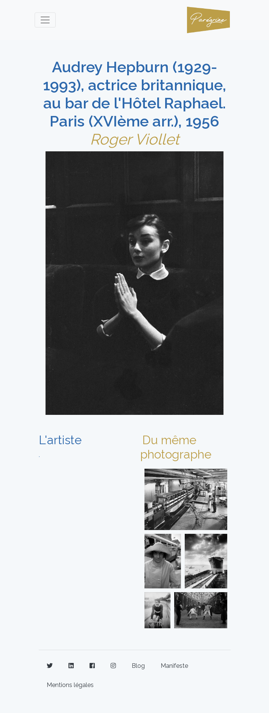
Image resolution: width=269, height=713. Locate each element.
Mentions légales (70, 685)
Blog (138, 665)
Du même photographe (175, 447)
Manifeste (174, 665)
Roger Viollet (134, 139)
